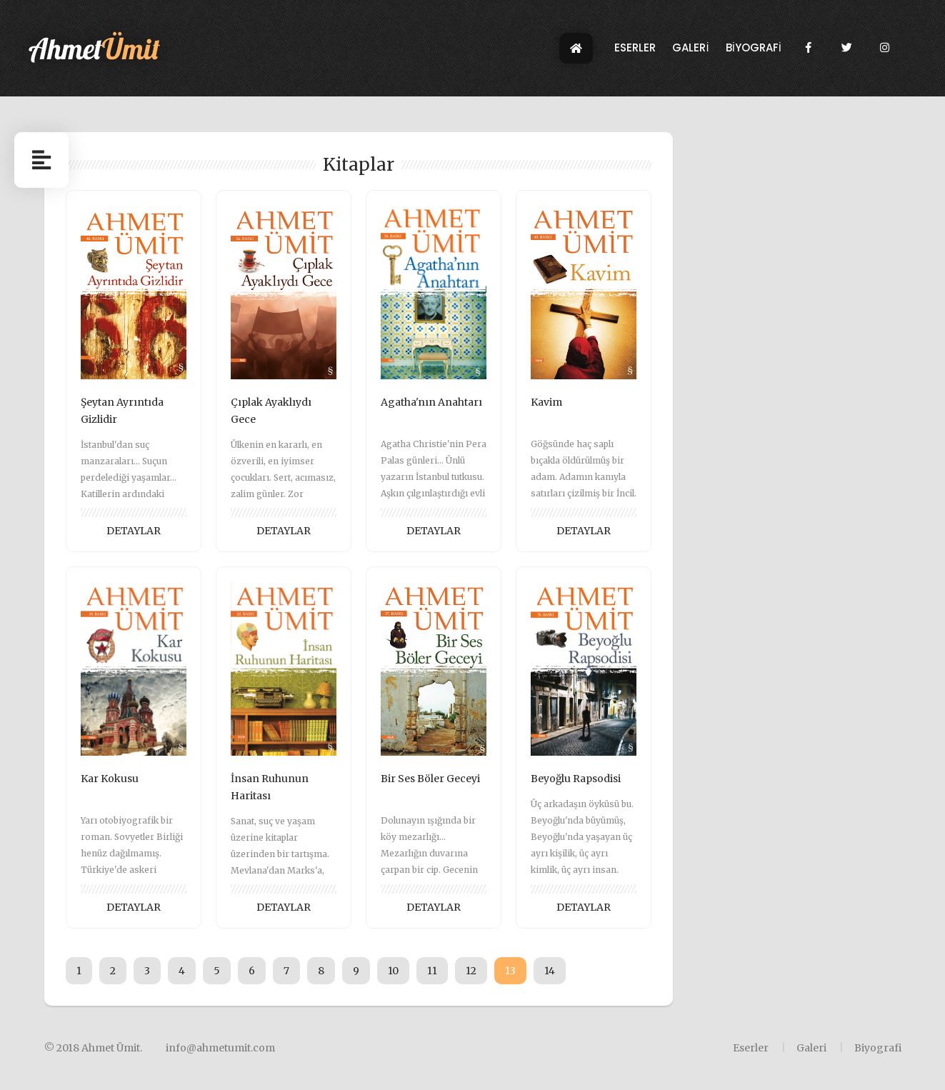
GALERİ (690, 52)
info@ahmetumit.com (220, 1047)
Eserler (751, 1047)
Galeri (811, 1047)
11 (432, 970)
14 (549, 970)
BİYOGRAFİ (753, 52)
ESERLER (635, 52)
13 (510, 970)
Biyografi (877, 1047)
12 (471, 970)
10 (393, 970)
